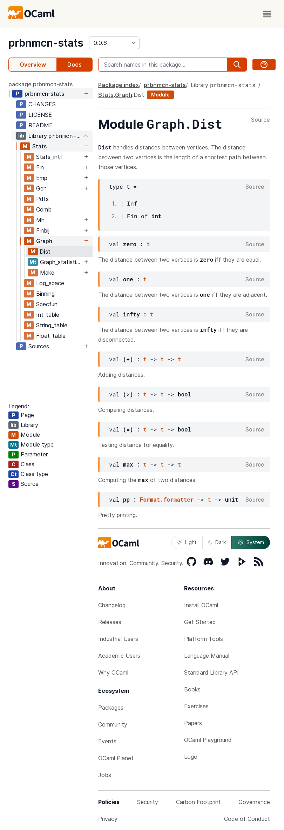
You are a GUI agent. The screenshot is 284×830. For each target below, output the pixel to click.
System (250, 542)
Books (192, 689)
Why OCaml (113, 672)
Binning (45, 293)
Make (47, 272)
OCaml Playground (208, 739)
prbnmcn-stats (45, 42)
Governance (254, 801)
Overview (33, 64)
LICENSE (40, 114)
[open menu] (267, 14)
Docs (74, 64)
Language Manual (206, 655)
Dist (45, 251)
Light (187, 542)
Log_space (50, 283)
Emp (41, 177)
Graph (44, 241)
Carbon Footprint (198, 801)
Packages (110, 707)
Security (147, 801)
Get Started (200, 621)
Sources (38, 346)
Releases (109, 621)
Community (112, 724)
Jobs (104, 774)
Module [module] (160, 95)
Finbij (42, 230)
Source (260, 120)
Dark (217, 542)
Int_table (47, 314)
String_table (51, 325)
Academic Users (119, 655)
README (40, 125)
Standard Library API (211, 672)
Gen (41, 188)
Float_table (51, 335)
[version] (114, 42)
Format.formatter (167, 499)
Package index (118, 84)
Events (107, 741)
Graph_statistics (61, 262)
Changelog (112, 605)
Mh (40, 219)
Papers (193, 723)
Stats (39, 146)
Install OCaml (201, 605)
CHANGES (42, 104)
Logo (190, 756)
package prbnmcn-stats (40, 84)
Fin (40, 167)
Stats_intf (49, 156)
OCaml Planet (116, 758)
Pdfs (42, 198)
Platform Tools (203, 638)
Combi (44, 209)
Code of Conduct (247, 818)
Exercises (196, 706)
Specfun (47, 304)
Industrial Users (118, 638)
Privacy (107, 818)
